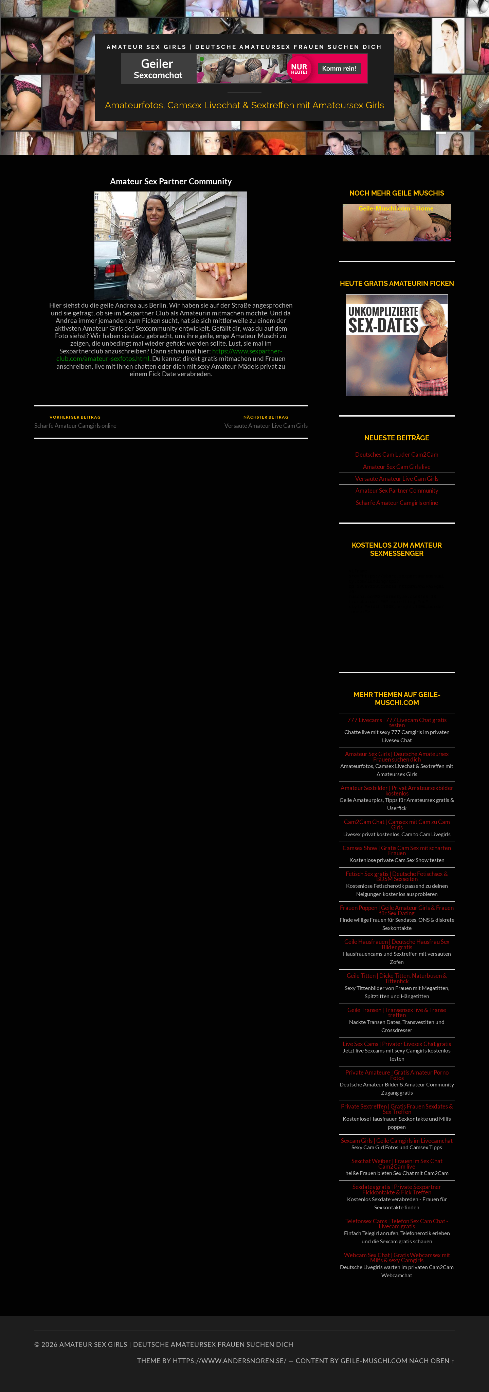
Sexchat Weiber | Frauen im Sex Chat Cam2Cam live (396, 1163)
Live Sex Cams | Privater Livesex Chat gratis (397, 1043)
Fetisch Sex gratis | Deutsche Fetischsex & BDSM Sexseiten (397, 876)
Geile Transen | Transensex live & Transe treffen (396, 1012)
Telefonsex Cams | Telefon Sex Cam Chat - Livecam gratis (396, 1223)
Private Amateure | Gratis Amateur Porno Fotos (397, 1075)
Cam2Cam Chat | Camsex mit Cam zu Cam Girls (397, 824)
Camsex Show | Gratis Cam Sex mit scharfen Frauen (397, 850)
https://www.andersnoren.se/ (230, 1360)
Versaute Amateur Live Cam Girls (266, 422)
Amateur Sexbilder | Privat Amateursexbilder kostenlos (397, 790)
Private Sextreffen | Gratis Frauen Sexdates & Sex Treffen (397, 1109)
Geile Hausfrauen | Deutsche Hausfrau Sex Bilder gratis (397, 944)
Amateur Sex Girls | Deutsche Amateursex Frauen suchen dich (244, 46)
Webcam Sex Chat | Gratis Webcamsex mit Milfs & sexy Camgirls (397, 1257)
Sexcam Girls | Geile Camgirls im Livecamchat (397, 1140)
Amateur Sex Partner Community (171, 181)
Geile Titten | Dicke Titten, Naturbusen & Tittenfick (397, 978)
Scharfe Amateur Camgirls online (75, 422)
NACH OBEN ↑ (432, 1360)
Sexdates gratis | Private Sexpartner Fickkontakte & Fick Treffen (396, 1189)
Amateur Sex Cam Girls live (397, 466)
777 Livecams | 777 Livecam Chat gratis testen (397, 722)
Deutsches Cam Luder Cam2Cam (396, 454)
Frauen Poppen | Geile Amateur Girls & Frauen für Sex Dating (397, 910)
